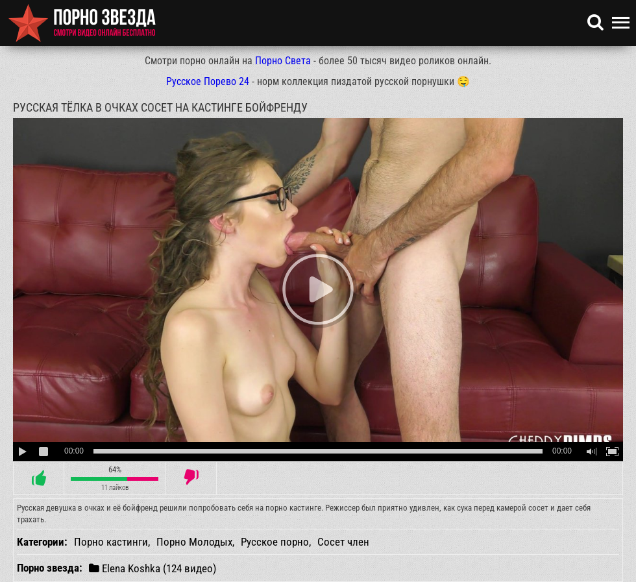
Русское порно (275, 542)
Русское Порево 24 (207, 81)
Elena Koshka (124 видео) (152, 568)
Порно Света (283, 61)
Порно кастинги (111, 542)
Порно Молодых (194, 542)
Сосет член (343, 542)
